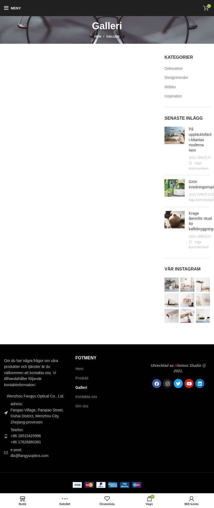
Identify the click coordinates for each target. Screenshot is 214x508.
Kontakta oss (86, 396)
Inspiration (173, 96)
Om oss (81, 406)
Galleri (81, 387)
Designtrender (176, 77)
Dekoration (173, 68)
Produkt (81, 378)
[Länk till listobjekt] (35, 436)
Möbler (170, 87)
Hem (98, 36)
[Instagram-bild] (171, 284)
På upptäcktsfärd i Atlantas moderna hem (200, 139)
